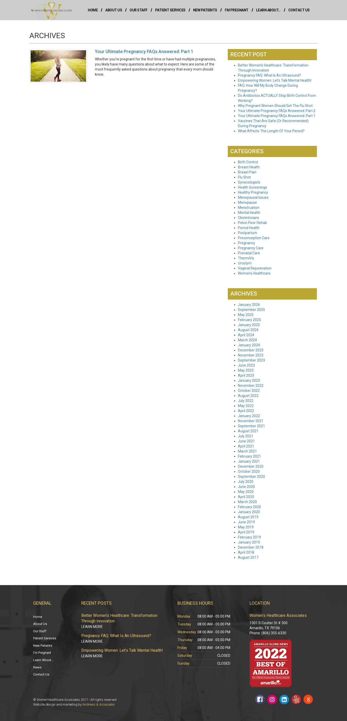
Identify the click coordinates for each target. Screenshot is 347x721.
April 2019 (246, 532)
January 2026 (249, 305)
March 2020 (247, 502)
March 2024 (247, 340)
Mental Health (249, 213)
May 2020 (246, 492)
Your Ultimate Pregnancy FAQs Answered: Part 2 (276, 111)
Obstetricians (248, 218)
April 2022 (246, 411)
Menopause (247, 202)
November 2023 (250, 355)
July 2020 (245, 482)
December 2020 (250, 466)
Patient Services (170, 10)
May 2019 (246, 527)
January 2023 (249, 380)
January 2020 (249, 512)
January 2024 (249, 345)
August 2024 (248, 330)
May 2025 (246, 315)
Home (93, 10)
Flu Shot (244, 177)
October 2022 (249, 391)
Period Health (248, 228)
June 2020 (246, 487)
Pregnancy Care (250, 248)
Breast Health (249, 167)
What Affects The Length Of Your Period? (271, 131)
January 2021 (249, 461)
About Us (113, 10)
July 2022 (245, 401)
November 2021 (250, 421)
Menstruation (248, 208)
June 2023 (246, 365)
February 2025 (249, 320)
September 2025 (251, 310)
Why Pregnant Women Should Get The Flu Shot (275, 106)
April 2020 (246, 497)
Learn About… (268, 10)
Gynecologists (249, 182)
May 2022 (246, 406)
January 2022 (249, 416)
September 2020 (251, 477)
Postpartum (247, 233)
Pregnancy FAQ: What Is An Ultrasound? (269, 75)
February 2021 (249, 456)
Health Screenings (252, 187)
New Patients (205, 10)
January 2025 (249, 325)
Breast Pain (247, 172)
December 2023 (250, 350)
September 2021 (251, 426)
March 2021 (247, 451)
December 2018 (250, 547)
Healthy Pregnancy (253, 192)
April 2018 (246, 552)
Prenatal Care (249, 253)
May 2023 (246, 370)
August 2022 (248, 396)
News (37, 667)
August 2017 (248, 557)
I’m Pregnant (237, 10)
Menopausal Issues (253, 197)
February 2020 (249, 507)
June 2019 (246, 522)
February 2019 (249, 537)
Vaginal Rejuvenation (255, 268)
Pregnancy (246, 243)
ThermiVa (246, 258)
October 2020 (249, 471)
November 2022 (250, 386)
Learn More (92, 627)
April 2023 (246, 375)
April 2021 (246, 446)
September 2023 (251, 360)
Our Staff (139, 10)
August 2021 (248, 431)
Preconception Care (254, 238)
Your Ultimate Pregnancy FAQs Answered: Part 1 (276, 116)
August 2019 (248, 517)
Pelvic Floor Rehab (252, 223)
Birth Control (248, 162)
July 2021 (245, 436)
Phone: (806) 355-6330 (268, 633)
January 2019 (249, 542)
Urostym (245, 263)
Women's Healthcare (254, 273)
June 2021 (246, 441)
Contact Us (299, 10)
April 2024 (246, 335)
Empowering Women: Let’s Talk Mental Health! (274, 80)
